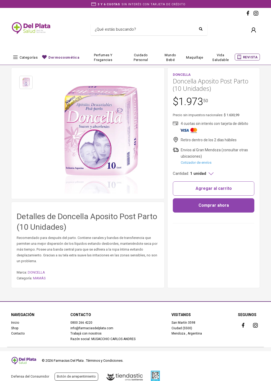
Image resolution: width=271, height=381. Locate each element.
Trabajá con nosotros (86, 333)
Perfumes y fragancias (103, 57)
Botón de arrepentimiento (76, 376)
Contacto (18, 333)
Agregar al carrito (214, 188)
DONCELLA (36, 272)
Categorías (29, 57)
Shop (14, 328)
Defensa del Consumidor (30, 376)
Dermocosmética (63, 57)
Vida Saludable (220, 57)
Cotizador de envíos (196, 162)
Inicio (15, 322)
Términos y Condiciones (104, 361)
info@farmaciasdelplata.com (91, 328)
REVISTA (250, 57)
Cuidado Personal (141, 57)
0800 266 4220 (81, 322)
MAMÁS (39, 278)
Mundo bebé (170, 57)
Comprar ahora (213, 205)
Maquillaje (194, 57)
